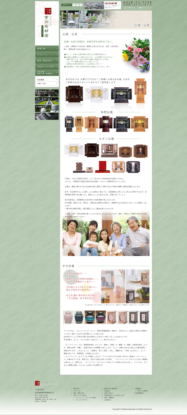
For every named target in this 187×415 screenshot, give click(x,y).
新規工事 (76, 388)
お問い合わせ (108, 393)
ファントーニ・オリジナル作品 (86, 397)
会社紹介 (107, 391)
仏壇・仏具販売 (143, 391)
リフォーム (76, 391)
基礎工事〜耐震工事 (110, 388)
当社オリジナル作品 (79, 395)
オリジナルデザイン (82, 400)
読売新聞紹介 (139, 393)
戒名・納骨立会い (79, 393)
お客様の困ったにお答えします (114, 395)
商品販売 (138, 388)
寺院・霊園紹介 (109, 397)
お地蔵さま (107, 400)
